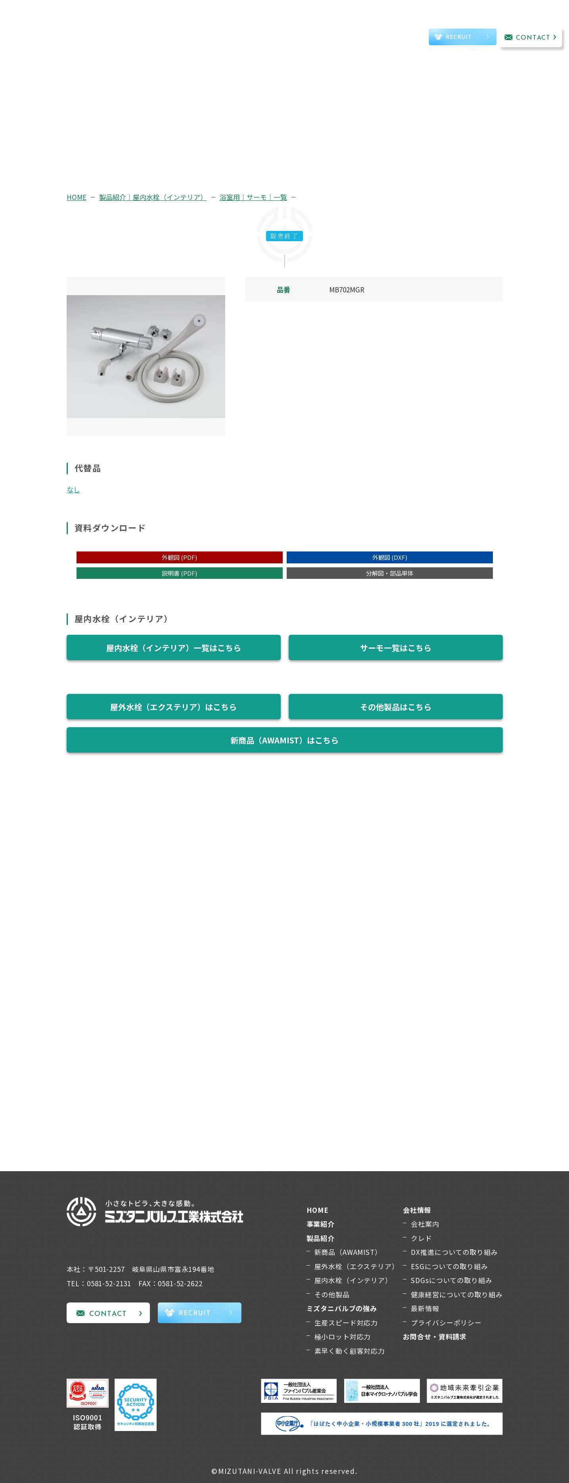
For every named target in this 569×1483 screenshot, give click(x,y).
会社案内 (425, 1224)
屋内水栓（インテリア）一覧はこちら (173, 647)
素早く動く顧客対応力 (349, 1351)
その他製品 (332, 1294)
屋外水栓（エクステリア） (356, 1266)
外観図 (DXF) (389, 557)
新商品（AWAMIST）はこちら (284, 740)
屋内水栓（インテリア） (353, 1280)
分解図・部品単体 (390, 573)
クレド (421, 1238)
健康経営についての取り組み (456, 1294)
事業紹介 (140, 26)
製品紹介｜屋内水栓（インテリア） (153, 197)
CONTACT (533, 38)
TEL (397, 38)
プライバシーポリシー (446, 1322)
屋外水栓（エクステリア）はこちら (173, 707)
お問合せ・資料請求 (435, 1336)
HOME (76, 197)
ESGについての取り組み (449, 1266)
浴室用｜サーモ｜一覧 (253, 197)
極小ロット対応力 (342, 1336)
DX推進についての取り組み (454, 1252)
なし (73, 489)
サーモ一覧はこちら (395, 647)
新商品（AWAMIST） (348, 1252)
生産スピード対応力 (346, 1322)
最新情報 (425, 1308)
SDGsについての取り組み (451, 1280)
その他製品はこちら (395, 707)
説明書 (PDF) (179, 573)
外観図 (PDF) (179, 557)
